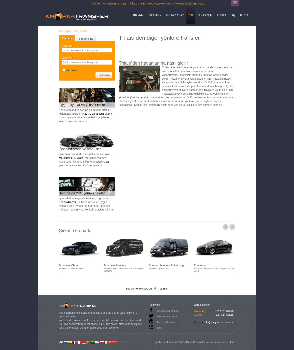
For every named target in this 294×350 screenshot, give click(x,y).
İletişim (244, 15)
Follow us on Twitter (167, 316)
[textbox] (87, 50)
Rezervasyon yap (175, 15)
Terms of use (228, 342)
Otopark (221, 15)
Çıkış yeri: (68, 46)
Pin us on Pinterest (166, 322)
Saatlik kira (86, 38)
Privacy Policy (213, 342)
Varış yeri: (68, 58)
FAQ (233, 15)
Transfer (67, 38)
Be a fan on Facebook (168, 311)
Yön (190, 15)
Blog (159, 328)
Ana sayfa (138, 15)
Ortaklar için (205, 15)
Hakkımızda (154, 15)
